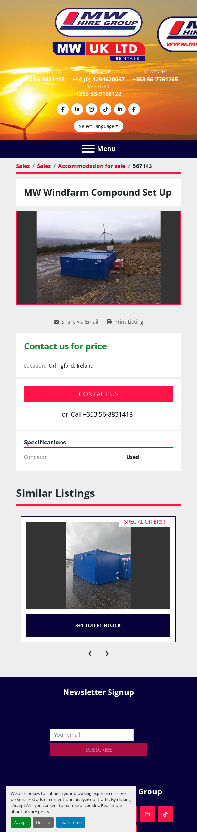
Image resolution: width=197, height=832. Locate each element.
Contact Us (99, 393)
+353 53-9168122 (98, 94)
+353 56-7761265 (155, 79)
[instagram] (91, 109)
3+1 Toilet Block (98, 625)
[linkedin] (77, 109)
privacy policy (36, 812)
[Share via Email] (75, 321)
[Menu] (88, 149)
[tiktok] (105, 109)
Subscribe (98, 749)
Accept (20, 822)
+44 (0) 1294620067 (98, 79)
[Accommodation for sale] (91, 166)
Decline (43, 822)
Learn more (70, 822)
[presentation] (90, 652)
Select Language (96, 126)
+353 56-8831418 (42, 79)
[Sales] (23, 166)
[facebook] (63, 109)
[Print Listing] (125, 321)
